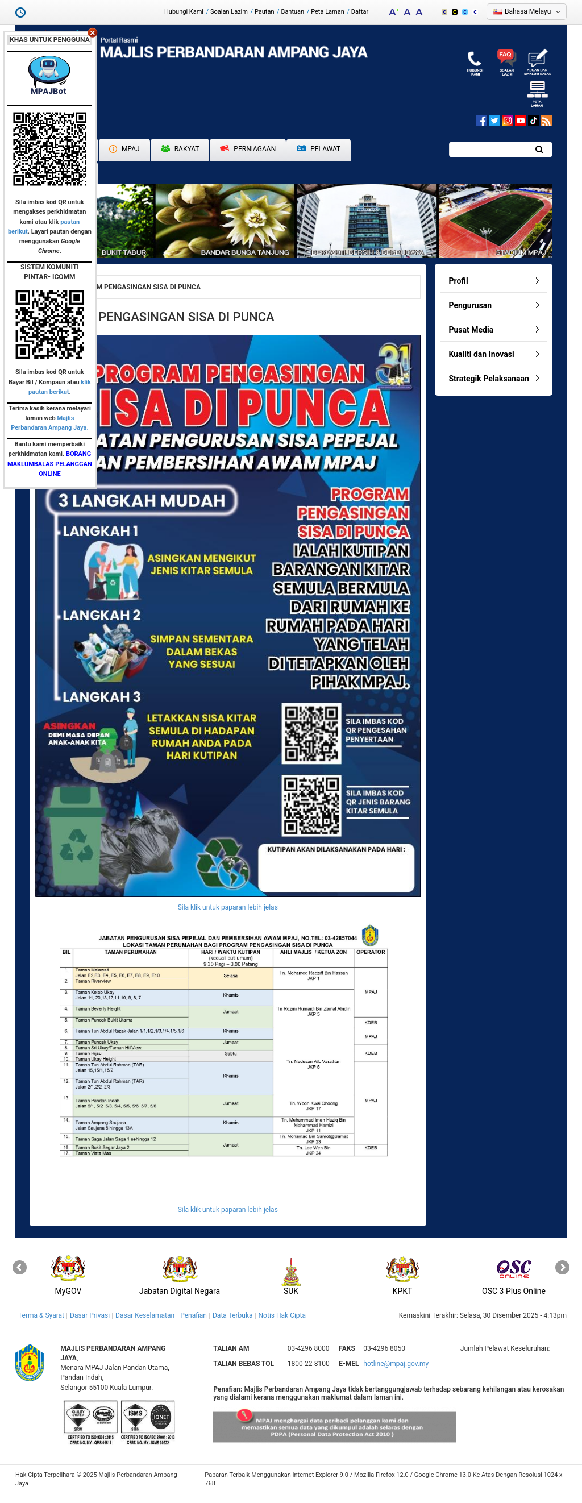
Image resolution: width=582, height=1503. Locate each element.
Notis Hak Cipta (282, 1315)
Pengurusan (470, 305)
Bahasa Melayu (528, 11)
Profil (458, 280)
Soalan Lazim (229, 11)
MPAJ (124, 149)
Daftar (359, 11)
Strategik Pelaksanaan (489, 378)
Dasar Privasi (90, 1315)
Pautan (265, 11)
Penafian (193, 1315)
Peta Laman (327, 11)
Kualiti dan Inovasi (481, 354)
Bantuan (293, 11)
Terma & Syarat (41, 1315)
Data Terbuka (233, 1315)
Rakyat (180, 149)
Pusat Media (471, 329)
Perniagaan (248, 149)
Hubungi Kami (183, 11)
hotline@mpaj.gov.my (396, 1364)
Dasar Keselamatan (144, 1315)
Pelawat (318, 149)
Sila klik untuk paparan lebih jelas (228, 907)
